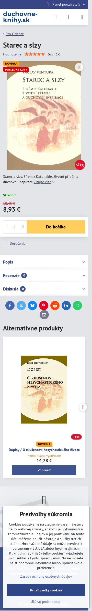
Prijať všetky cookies (46, 590)
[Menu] (82, 17)
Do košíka (56, 227)
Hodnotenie (12, 54)
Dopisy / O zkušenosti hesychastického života (44, 449)
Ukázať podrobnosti (46, 601)
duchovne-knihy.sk (20, 17)
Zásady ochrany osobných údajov (46, 576)
